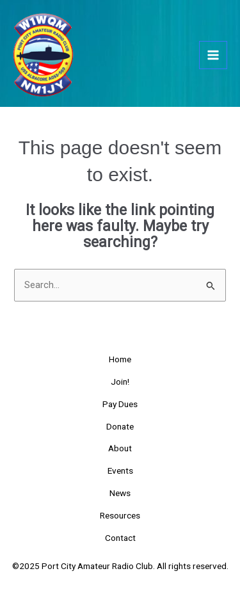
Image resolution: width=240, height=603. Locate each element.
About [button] (120, 448)
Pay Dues (120, 404)
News (120, 493)
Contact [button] (120, 538)
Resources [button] (120, 515)
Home (120, 359)
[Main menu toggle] (213, 55)
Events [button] (120, 470)
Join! (120, 381)
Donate (120, 426)
